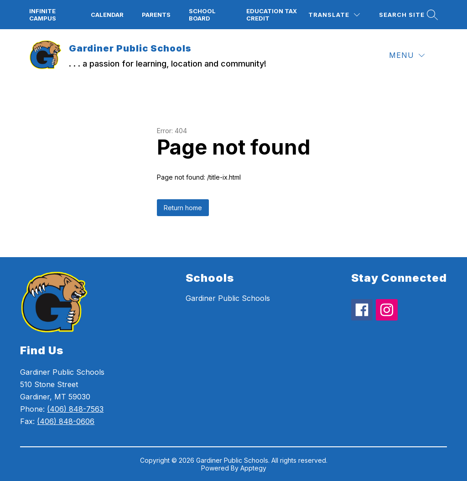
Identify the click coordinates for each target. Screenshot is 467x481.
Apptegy (253, 468)
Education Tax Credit (271, 14)
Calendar (107, 14)
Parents (156, 14)
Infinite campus (42, 14)
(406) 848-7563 (75, 409)
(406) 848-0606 (65, 421)
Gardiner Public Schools (228, 298)
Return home (183, 208)
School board (202, 14)
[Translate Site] (334, 15)
